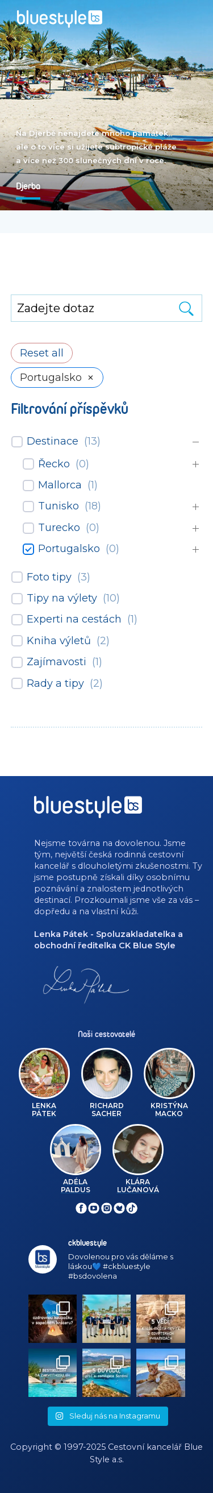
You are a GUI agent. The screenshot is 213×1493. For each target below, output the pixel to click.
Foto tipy (49, 577)
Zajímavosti (56, 662)
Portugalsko (69, 548)
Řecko (54, 464)
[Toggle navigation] (194, 15)
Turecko (59, 527)
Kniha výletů (59, 640)
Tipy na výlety (62, 598)
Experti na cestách (74, 619)
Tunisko (58, 506)
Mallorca (60, 485)
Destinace (52, 441)
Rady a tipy (55, 683)
